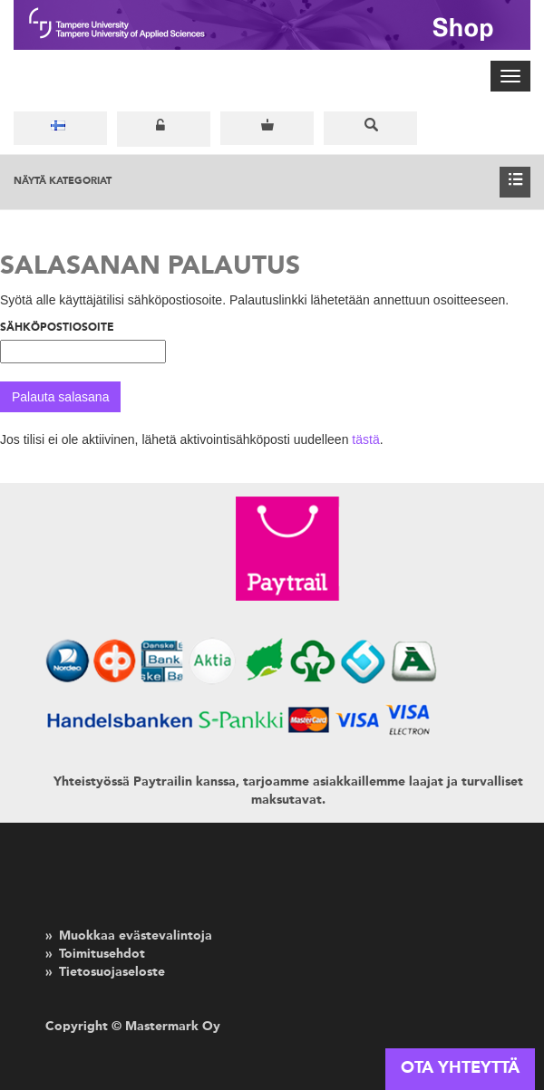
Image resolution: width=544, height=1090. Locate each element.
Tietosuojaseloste (112, 972)
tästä (365, 439)
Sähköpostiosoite (57, 328)
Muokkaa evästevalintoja (135, 936)
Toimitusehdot (102, 954)
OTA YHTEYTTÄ (460, 1068)
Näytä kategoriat (272, 182)
